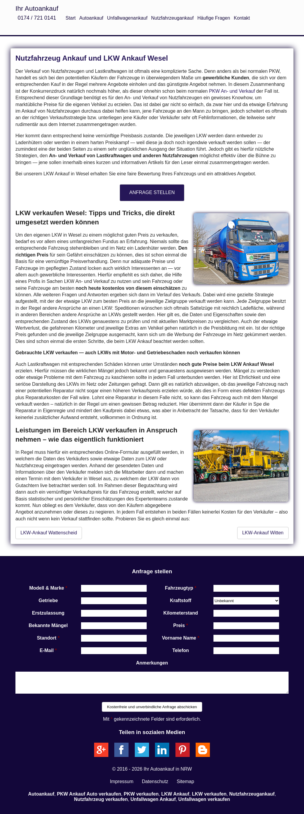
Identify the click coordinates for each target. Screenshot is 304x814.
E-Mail (47, 650)
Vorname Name (179, 637)
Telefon (180, 650)
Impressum (121, 781)
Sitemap (185, 781)
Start (71, 18)
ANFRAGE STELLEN (152, 192)
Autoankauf (91, 18)
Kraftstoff (180, 600)
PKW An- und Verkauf (232, 91)
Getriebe (48, 600)
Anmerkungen (152, 662)
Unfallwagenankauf (127, 18)
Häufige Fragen (213, 18)
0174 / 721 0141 (37, 18)
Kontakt (242, 18)
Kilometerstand (180, 612)
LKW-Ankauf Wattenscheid (48, 532)
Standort (46, 637)
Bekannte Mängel (48, 625)
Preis (179, 625)
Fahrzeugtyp (179, 588)
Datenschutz (155, 781)
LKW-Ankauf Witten (263, 532)
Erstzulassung (48, 612)
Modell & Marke (46, 588)
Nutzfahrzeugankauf (172, 18)
